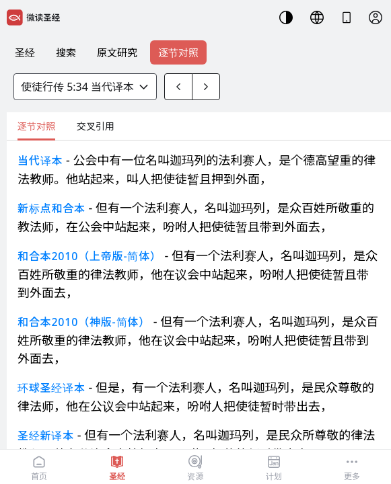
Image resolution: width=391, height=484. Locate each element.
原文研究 (117, 52)
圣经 (25, 52)
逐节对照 (178, 52)
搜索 (66, 52)
